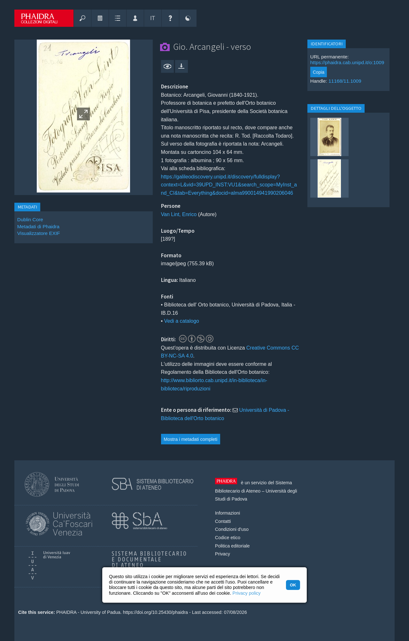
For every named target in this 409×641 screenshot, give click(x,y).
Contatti (223, 521)
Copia (318, 72)
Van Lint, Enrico (179, 214)
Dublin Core (30, 219)
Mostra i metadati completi (190, 439)
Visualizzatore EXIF (38, 233)
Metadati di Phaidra (38, 226)
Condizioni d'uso (232, 529)
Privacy (222, 553)
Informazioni (227, 513)
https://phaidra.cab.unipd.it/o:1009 (347, 62)
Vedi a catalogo (181, 321)
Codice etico (227, 537)
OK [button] (293, 585)
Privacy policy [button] (247, 593)
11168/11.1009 (344, 81)
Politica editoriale (232, 545)
